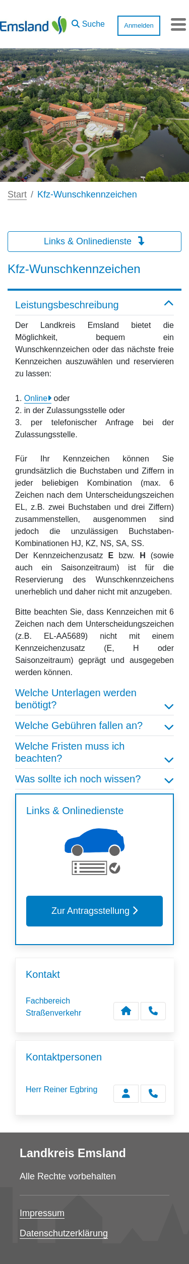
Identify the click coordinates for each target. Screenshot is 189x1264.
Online (35, 398)
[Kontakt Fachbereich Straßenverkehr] (126, 1011)
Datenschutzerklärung (64, 1233)
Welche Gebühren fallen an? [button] (94, 725)
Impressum (42, 1213)
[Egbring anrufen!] (153, 1094)
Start (17, 194)
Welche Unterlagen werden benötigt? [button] (94, 699)
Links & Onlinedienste (94, 241)
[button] (88, 21)
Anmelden (139, 25)
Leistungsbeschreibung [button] (94, 305)
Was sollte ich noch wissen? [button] (94, 779)
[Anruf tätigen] (153, 1011)
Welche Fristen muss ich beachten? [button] (94, 752)
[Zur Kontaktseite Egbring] (126, 1094)
